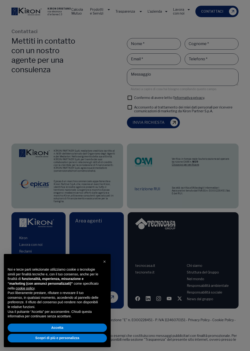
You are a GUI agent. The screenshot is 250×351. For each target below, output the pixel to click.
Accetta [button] (57, 328)
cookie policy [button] (25, 288)
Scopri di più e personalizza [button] (57, 338)
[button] (104, 261)
